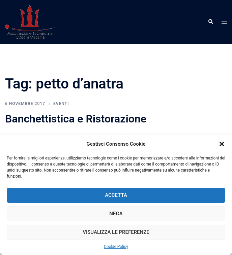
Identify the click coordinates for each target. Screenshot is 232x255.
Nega (115, 214)
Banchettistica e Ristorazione (75, 118)
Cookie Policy (116, 246)
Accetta (116, 195)
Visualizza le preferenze (116, 232)
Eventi (61, 103)
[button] (222, 144)
